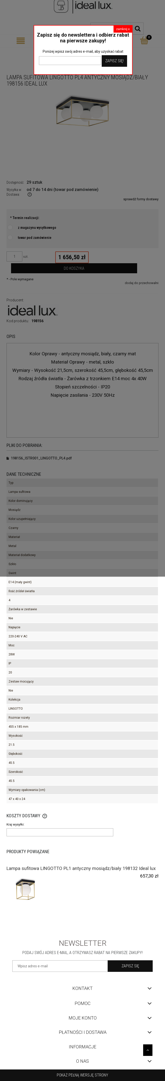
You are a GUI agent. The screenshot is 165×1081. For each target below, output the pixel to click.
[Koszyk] (144, 40)
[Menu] (20, 41)
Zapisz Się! (114, 60)
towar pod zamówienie (34, 238)
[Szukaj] (138, 29)
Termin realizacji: (24, 218)
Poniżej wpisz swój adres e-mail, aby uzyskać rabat (83, 51)
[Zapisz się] (130, 966)
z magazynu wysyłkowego (37, 228)
